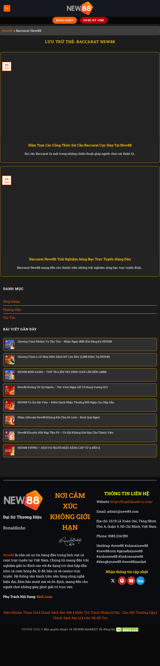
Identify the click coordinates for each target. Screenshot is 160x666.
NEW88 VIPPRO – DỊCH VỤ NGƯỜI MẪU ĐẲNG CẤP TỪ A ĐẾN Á (59, 447)
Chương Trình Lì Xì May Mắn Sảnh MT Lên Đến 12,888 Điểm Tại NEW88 (64, 356)
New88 (7, 30)
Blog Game (11, 301)
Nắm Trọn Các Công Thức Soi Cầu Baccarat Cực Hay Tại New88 (80, 145)
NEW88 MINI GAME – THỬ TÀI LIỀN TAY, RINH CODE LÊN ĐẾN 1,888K (62, 372)
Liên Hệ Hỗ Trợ (95, 618)
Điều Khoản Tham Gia (21, 612)
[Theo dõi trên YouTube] (131, 580)
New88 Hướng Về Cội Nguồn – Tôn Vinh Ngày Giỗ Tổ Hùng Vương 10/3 (63, 387)
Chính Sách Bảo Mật (56, 612)
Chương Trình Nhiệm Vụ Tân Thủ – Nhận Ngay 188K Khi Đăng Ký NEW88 (65, 341)
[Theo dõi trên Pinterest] (122, 580)
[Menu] (7, 8)
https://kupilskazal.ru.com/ (131, 501)
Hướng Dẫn (12, 309)
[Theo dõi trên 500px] (140, 580)
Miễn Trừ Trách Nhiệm (93, 612)
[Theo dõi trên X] (113, 580)
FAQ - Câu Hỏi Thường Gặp (134, 612)
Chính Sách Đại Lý (67, 618)
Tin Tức (9, 317)
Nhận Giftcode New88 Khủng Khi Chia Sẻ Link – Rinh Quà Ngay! (59, 417)
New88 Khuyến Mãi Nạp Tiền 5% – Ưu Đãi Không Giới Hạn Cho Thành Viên (66, 432)
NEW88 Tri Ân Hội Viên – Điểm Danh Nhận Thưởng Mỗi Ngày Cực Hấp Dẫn (66, 402)
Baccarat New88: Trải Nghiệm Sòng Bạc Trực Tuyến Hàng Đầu (80, 259)
